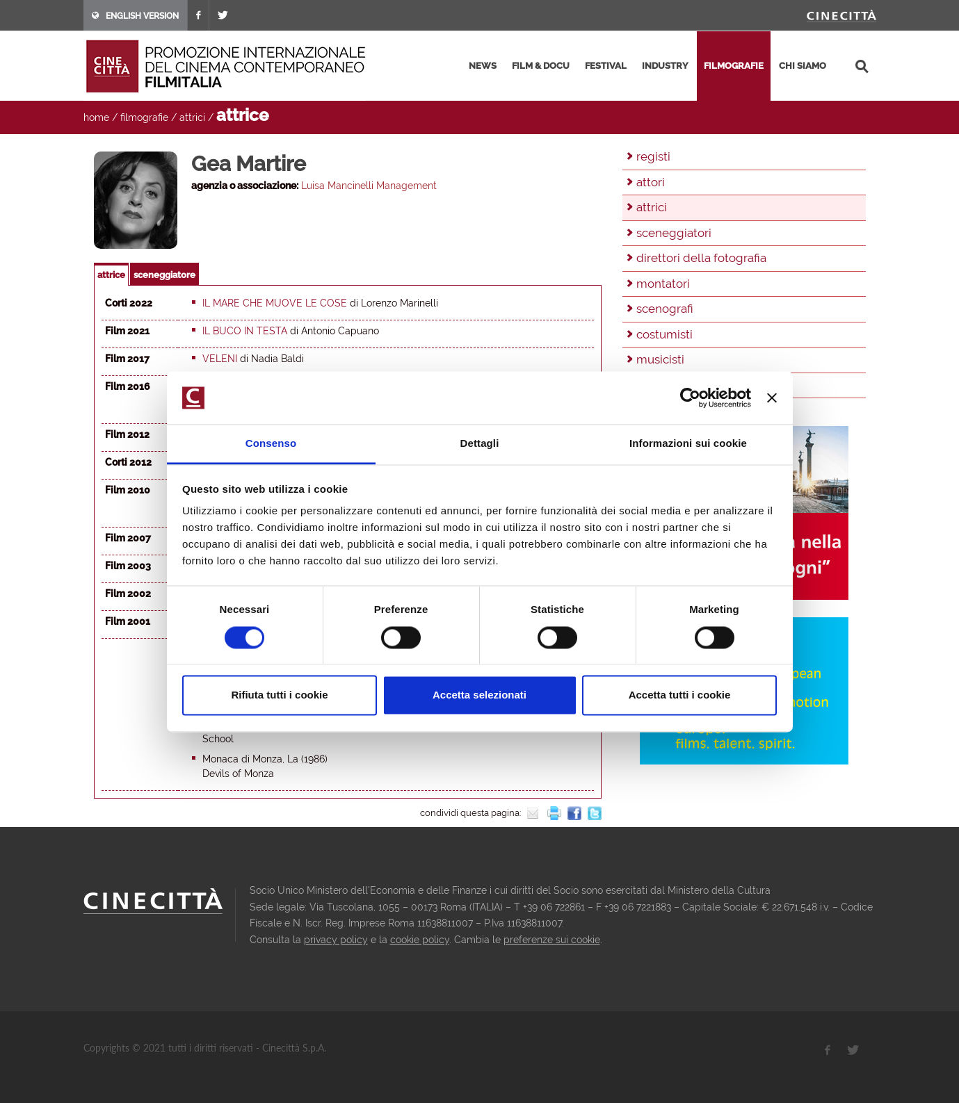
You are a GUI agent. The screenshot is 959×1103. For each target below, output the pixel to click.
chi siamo (802, 65)
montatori (663, 284)
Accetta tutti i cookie (680, 695)
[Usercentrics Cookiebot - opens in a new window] (690, 397)
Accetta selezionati (479, 695)
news (483, 65)
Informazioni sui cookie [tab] (688, 444)
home (96, 117)
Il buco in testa (244, 330)
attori (650, 182)
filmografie (734, 65)
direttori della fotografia (701, 258)
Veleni (219, 358)
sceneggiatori (673, 233)
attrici (192, 117)
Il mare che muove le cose (274, 303)
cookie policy (419, 939)
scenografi (664, 309)
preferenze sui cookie (551, 939)
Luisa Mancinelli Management (369, 185)
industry (665, 65)
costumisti (664, 334)
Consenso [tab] (270, 444)
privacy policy (336, 939)
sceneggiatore (164, 275)
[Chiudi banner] (772, 397)
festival (606, 65)
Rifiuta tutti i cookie (279, 695)
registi (653, 156)
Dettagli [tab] (479, 444)
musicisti (660, 359)
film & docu (541, 65)
